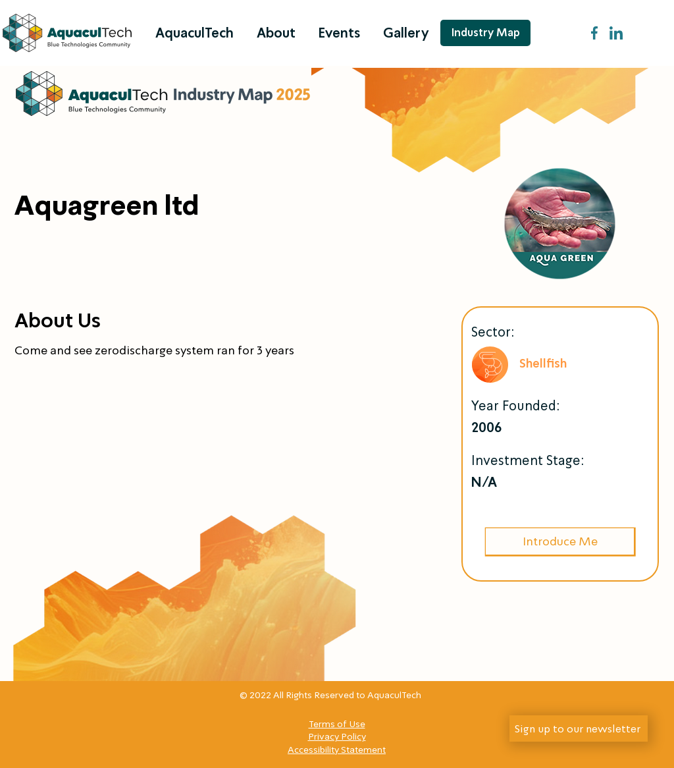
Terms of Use (337, 724)
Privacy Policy (337, 736)
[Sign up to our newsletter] (578, 728)
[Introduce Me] (560, 541)
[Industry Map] (485, 33)
